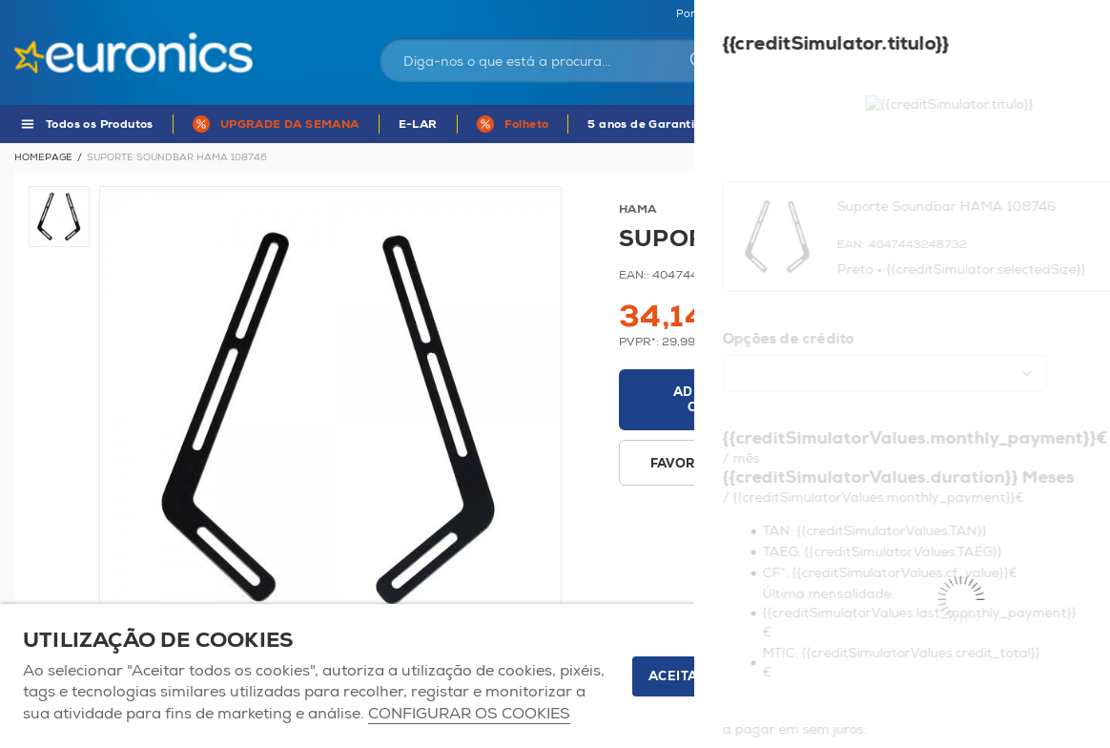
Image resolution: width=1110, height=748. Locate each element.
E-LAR (418, 124)
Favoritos (975, 14)
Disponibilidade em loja (836, 463)
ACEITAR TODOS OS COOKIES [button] (747, 676)
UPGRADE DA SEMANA (290, 124)
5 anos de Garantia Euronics (671, 124)
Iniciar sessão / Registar (862, 63)
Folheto (526, 124)
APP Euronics (833, 124)
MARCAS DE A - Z (965, 124)
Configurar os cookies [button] (469, 714)
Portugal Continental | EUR (745, 14)
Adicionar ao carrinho (723, 399)
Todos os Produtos (100, 124)
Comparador (1062, 14)
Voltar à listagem (1045, 157)
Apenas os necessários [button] (981, 676)
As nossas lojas (883, 14)
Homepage (43, 157)
